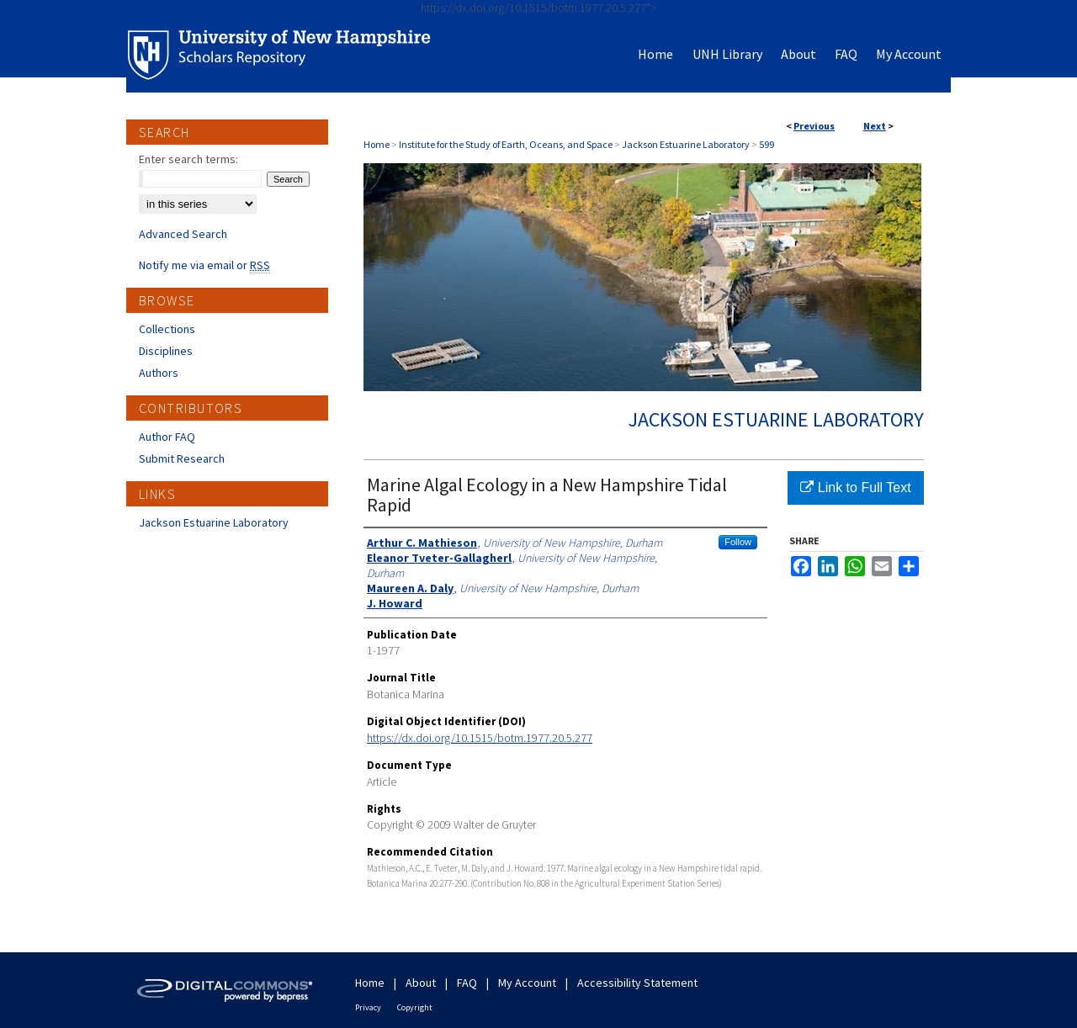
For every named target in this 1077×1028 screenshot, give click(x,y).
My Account (527, 982)
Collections (167, 328)
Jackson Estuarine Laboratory (686, 144)
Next (874, 125)
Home (376, 144)
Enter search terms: (188, 159)
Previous (814, 125)
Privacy (368, 1007)
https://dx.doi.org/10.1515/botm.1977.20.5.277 (479, 737)
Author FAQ (167, 436)
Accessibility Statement (637, 982)
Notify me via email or (204, 265)
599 (766, 144)
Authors (158, 372)
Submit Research (182, 458)
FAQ (467, 982)
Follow (737, 542)
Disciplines (166, 350)
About (421, 982)
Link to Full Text (855, 487)
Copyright (414, 1007)
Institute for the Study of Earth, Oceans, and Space (506, 144)
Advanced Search (183, 233)
